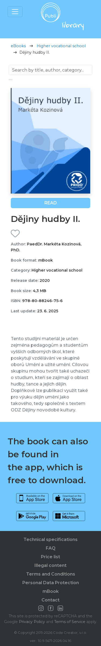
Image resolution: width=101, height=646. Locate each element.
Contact (50, 600)
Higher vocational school (61, 45)
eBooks (18, 45)
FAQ (50, 548)
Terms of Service (69, 621)
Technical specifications (50, 539)
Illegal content (50, 565)
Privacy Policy (32, 621)
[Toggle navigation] (15, 11)
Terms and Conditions (50, 574)
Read (50, 202)
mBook (51, 591)
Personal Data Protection (50, 582)
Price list (50, 556)
